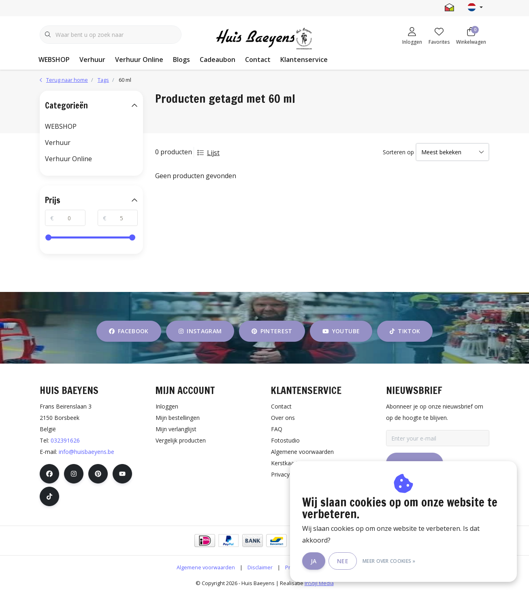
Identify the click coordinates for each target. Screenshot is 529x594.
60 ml (125, 79)
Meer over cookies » (389, 561)
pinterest (272, 331)
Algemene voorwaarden (206, 567)
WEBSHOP (54, 59)
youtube (341, 331)
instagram (200, 331)
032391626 (65, 440)
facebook (129, 331)
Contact (258, 59)
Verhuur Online (139, 59)
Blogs (181, 59)
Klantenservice (304, 59)
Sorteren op (398, 152)
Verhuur (92, 59)
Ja (314, 561)
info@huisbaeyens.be (86, 452)
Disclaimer (260, 567)
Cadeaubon (217, 59)
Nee (342, 561)
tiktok (405, 331)
